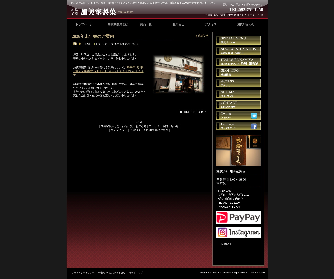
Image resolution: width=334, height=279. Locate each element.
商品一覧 (127, 126)
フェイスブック (238, 126)
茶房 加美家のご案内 (155, 130)
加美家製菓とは (110, 126)
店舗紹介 (135, 130)
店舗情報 (238, 72)
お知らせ (101, 43)
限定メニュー (119, 130)
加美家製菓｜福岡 (237, 250)
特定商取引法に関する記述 (111, 272)
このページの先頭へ (193, 111)
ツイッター (238, 115)
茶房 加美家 (238, 62)
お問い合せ (238, 104)
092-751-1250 (251, 9)
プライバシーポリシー (83, 272)
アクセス (154, 126)
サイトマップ (238, 94)
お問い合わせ (170, 126)
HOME (88, 43)
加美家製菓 (104, 11)
